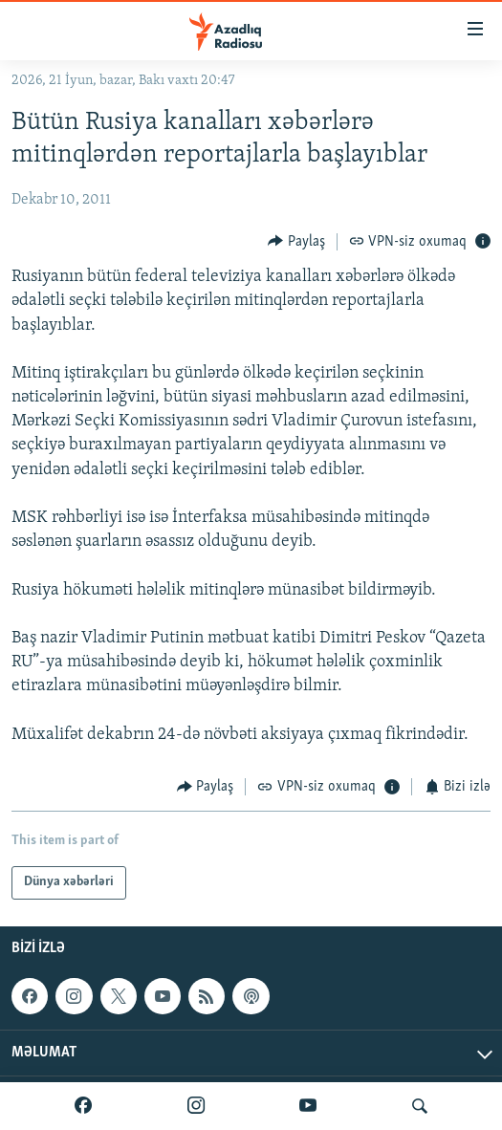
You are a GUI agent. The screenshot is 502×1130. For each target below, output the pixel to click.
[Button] (296, 241)
